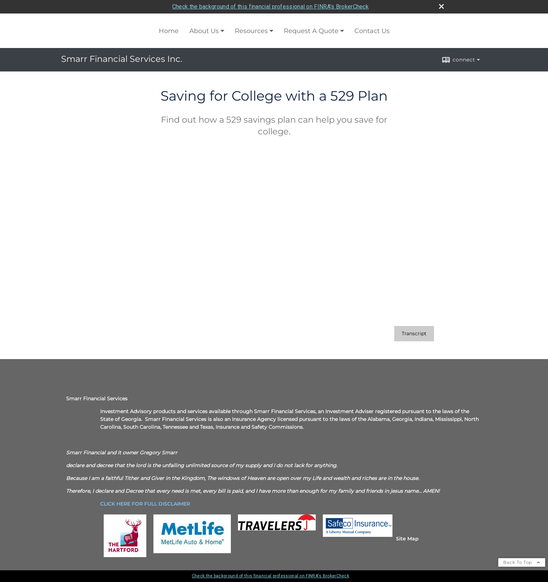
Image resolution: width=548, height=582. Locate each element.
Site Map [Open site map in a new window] (407, 538)
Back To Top (521, 562)
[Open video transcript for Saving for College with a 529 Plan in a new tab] (414, 333)
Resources (251, 31)
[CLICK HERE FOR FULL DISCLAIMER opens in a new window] (145, 504)
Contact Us (372, 31)
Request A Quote (311, 31)
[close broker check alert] (441, 6)
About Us (204, 31)
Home (169, 31)
